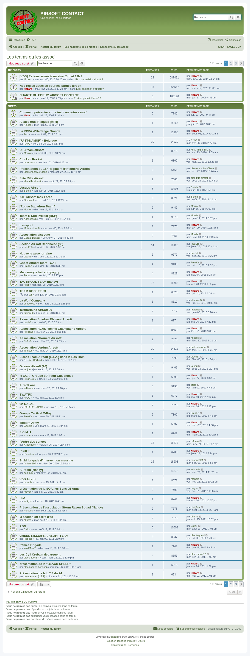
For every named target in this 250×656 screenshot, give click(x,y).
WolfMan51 (30, 548)
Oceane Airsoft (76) (33, 366)
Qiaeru (141, 641)
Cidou (27, 529)
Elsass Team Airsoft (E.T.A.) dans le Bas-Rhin (52, 357)
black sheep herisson (35, 567)
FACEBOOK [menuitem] (234, 46)
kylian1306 (30, 378)
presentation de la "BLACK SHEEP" (45, 564)
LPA (22, 498)
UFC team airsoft (31, 150)
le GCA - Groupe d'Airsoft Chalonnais (46, 375)
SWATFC (25, 394)
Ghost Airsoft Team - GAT (37, 263)
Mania (27, 153)
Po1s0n (28, 341)
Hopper (28, 538)
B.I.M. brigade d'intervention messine (46, 460)
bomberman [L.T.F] (34, 576)
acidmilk (28, 473)
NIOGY (28, 397)
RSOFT (24, 451)
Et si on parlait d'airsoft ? (89, 79)
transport (26, 225)
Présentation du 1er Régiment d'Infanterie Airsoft (54, 168)
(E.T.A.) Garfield (33, 360)
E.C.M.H (25, 432)
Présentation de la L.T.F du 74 (40, 573)
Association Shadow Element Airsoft (45, 319)
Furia (27, 275)
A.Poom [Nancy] (31, 470)
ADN (22, 526)
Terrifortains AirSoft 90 (35, 310)
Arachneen (30, 444)
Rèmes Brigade (30, 545)
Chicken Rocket (30, 159)
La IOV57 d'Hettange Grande (39, 131)
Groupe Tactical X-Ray (35, 413)
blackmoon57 (31, 557)
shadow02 (29, 303)
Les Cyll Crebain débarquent (40, 554)
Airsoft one (27, 385)
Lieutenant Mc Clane (35, 171)
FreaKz (28, 266)
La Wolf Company (32, 300)
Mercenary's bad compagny (39, 272)
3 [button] (236, 63)
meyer (27, 491)
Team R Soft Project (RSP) (38, 216)
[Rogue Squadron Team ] (37, 206)
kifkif (26, 284)
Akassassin (30, 219)
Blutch (27, 190)
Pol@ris (28, 510)
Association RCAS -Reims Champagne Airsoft (52, 328)
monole (28, 482)
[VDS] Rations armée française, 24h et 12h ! (50, 76)
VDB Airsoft (27, 479)
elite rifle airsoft (32, 181)
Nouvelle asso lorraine (35, 253)
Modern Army (29, 422)
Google (28, 425)
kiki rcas (28, 331)
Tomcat (28, 350)
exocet (27, 435)
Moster (28, 209)
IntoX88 (28, 247)
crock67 (195, 356)
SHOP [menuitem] (221, 46)
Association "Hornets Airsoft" (40, 338)
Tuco (193, 384)
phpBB (114, 637)
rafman (195, 441)
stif (30, 294)
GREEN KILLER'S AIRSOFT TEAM (43, 535)
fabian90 (28, 313)
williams (28, 388)
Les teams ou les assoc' (30, 56)
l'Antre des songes (32, 441)
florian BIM (30, 463)
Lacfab (27, 256)
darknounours (198, 347)
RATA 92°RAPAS (33, 407)
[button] (241, 63)
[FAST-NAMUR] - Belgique (38, 140)
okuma (27, 520)
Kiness (27, 124)
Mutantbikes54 (32, 228)
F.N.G (27, 143)
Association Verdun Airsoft (38, 347)
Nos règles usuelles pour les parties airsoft (50, 85)
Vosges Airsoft (30, 187)
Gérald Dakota (32, 237)
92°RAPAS (26, 404)
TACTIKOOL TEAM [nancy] (38, 281)
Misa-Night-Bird (199, 149)
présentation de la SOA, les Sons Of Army (49, 488)
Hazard (195, 76)
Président (29, 454)
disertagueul (198, 535)
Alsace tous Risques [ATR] (38, 121)
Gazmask (29, 200)
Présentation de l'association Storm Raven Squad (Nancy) (61, 507)
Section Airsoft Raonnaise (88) (41, 244)
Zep (26, 134)
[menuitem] (31, 40)
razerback (29, 162)
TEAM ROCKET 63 (32, 291)
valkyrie (28, 501)
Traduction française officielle (120, 641)
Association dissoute (34, 234)
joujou (27, 369)
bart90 (27, 322)
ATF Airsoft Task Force (35, 197)
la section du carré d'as (36, 517)
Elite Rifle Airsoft (31, 178)
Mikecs (28, 79)
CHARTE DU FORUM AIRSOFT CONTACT (49, 95)
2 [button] (231, 63)
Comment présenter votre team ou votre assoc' (53, 112)
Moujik (194, 206)
